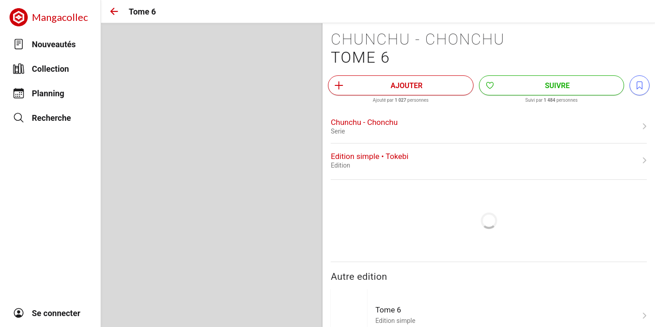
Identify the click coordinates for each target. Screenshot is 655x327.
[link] (488, 126)
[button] (114, 11)
